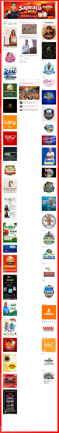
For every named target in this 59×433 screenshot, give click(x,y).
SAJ (25, 19)
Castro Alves (11, 19)
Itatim (31, 19)
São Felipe (28, 19)
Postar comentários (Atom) (23, 80)
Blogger (32, 429)
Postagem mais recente (21, 79)
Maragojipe (34, 19)
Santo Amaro (52, 19)
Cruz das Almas (15, 19)
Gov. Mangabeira (48, 19)
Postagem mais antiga (37, 79)
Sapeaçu (8, 19)
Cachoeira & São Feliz (21, 19)
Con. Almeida (43, 19)
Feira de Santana (39, 19)
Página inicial (3, 19)
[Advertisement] (10, 421)
